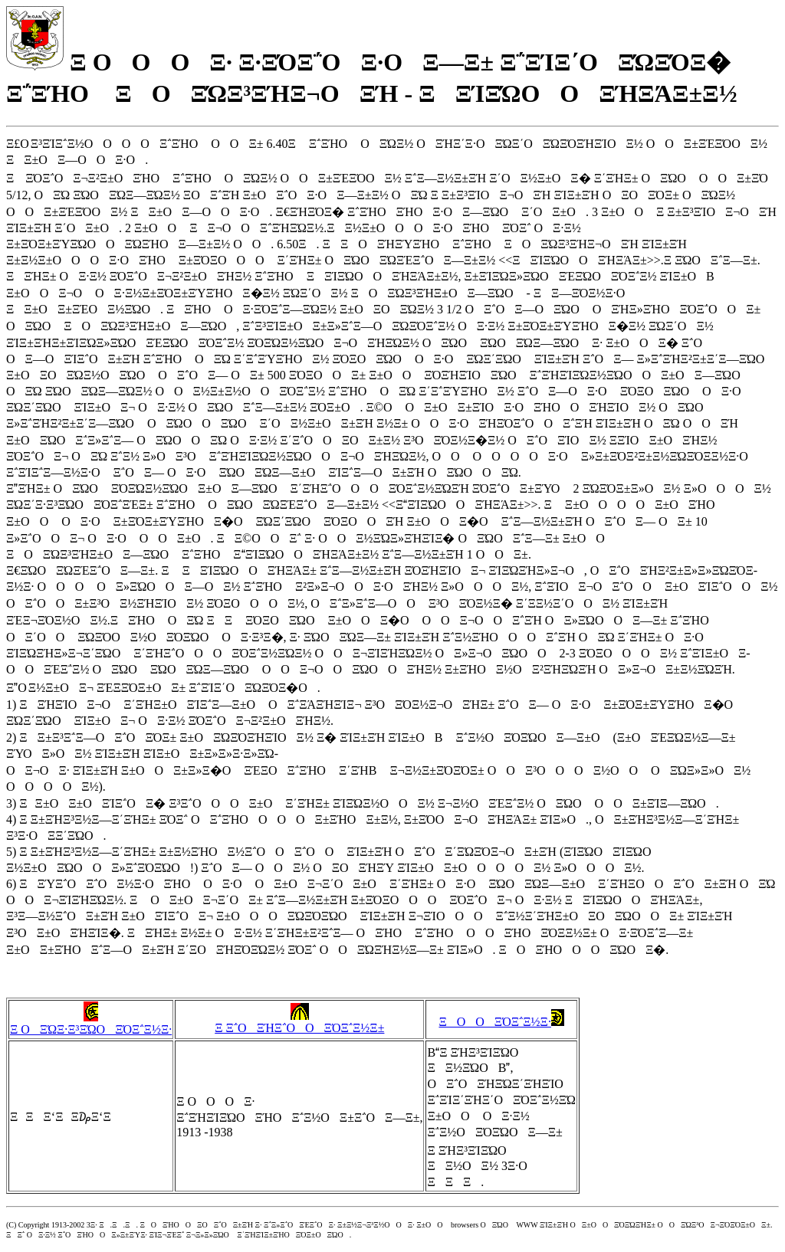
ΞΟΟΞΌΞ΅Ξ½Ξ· (500, 1021)
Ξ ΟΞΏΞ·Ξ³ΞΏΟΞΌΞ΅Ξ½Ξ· (91, 1023)
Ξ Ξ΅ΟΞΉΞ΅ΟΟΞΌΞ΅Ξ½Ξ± (299, 1021)
